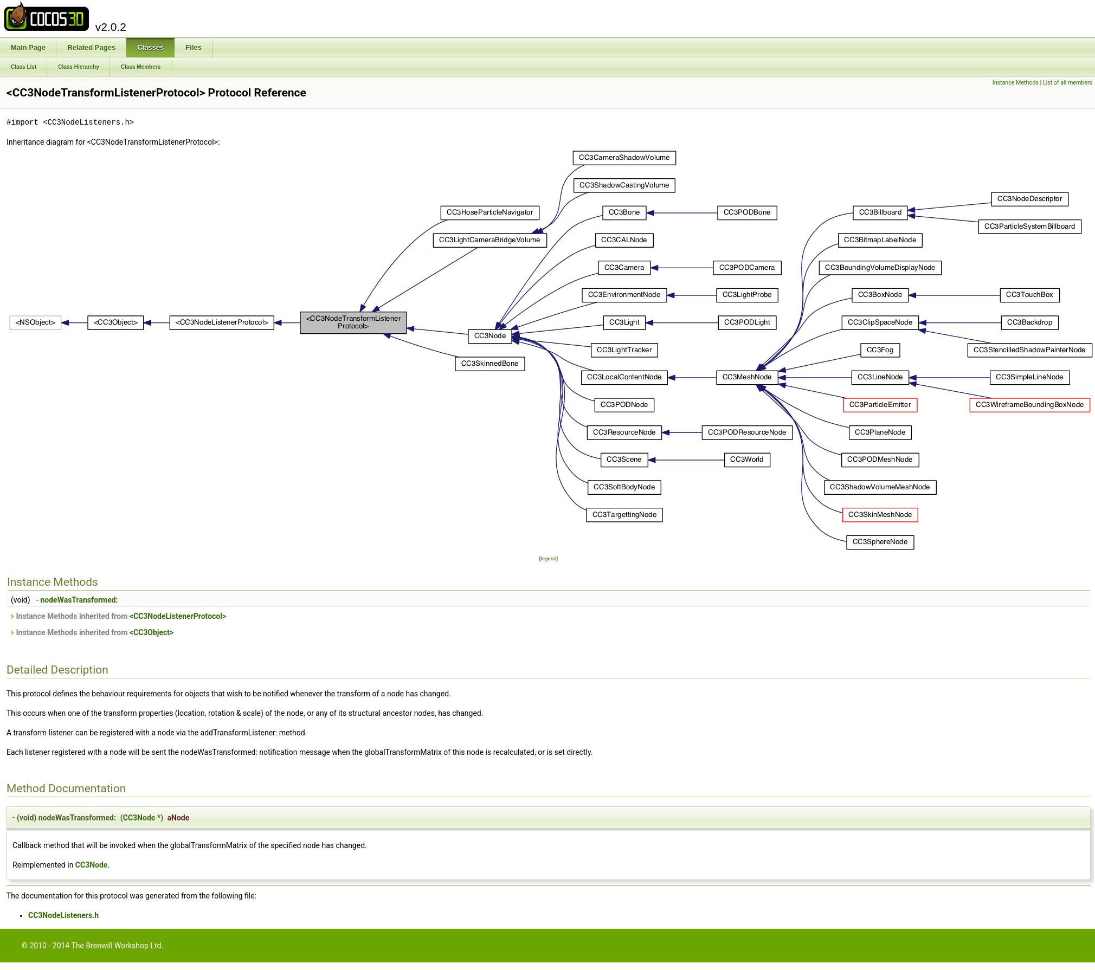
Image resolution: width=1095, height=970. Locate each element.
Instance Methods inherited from (117, 616)
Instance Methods (1016, 82)
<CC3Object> (151, 632)
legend (548, 558)
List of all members (1067, 82)
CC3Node (139, 817)
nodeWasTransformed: (79, 600)
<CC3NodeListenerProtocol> (178, 616)
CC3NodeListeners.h (63, 915)
